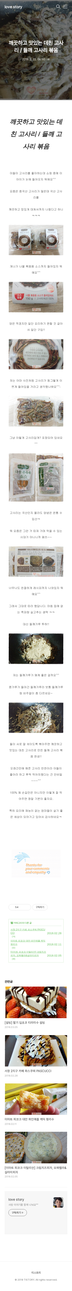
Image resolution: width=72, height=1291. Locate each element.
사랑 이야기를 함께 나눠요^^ (23, 1204)
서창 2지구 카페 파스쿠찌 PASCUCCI (28, 931)
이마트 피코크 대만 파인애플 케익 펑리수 (28, 942)
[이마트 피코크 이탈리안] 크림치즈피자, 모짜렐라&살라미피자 (28, 954)
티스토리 (36, 1272)
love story (13, 7)
